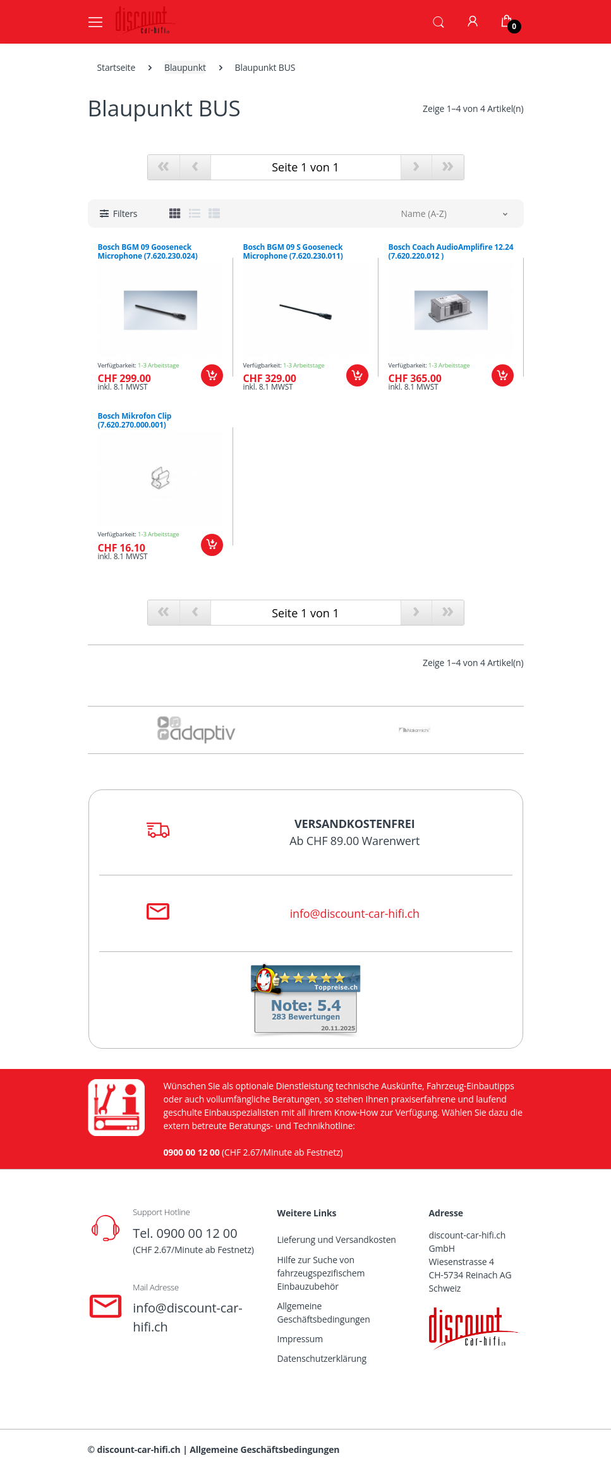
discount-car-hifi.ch (139, 1449)
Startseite (116, 67)
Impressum (300, 1339)
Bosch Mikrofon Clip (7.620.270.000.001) (135, 420)
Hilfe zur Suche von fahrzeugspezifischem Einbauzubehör (321, 1273)
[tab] (175, 213)
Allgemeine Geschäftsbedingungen (323, 1312)
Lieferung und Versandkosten (336, 1239)
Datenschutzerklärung (321, 1358)
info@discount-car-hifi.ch (355, 913)
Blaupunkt (185, 67)
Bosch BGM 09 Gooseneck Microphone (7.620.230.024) (148, 252)
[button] (438, 20)
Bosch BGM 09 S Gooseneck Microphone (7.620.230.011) (293, 252)
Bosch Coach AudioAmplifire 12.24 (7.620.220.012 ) (451, 252)
